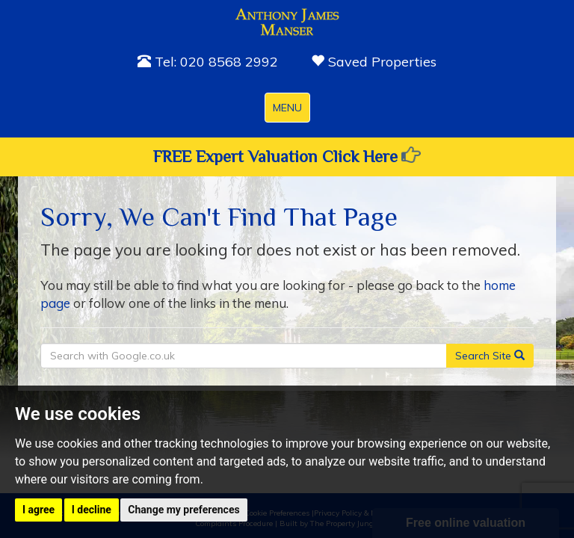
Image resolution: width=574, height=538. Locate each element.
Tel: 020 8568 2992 (208, 61)
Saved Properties (373, 61)
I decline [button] (91, 510)
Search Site (490, 355)
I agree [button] (38, 510)
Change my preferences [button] (183, 510)
